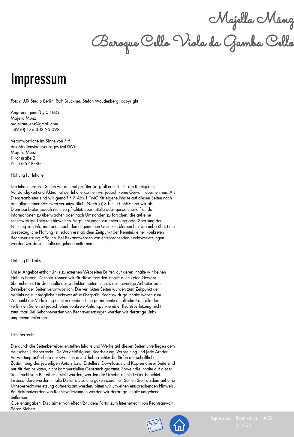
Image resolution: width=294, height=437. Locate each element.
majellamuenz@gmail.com (34, 124)
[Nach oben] (179, 425)
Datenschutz (246, 418)
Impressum (220, 418)
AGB (267, 418)
